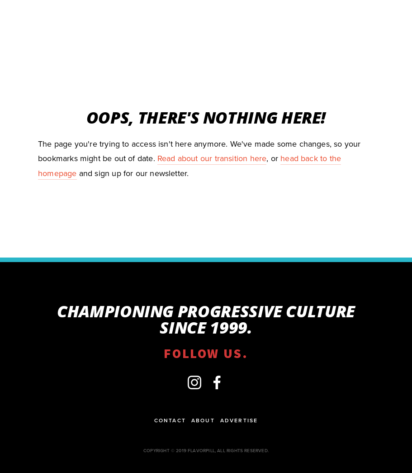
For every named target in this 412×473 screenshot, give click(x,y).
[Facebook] (217, 382)
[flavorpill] (194, 382)
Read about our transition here (211, 158)
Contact (170, 420)
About (203, 420)
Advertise (239, 420)
